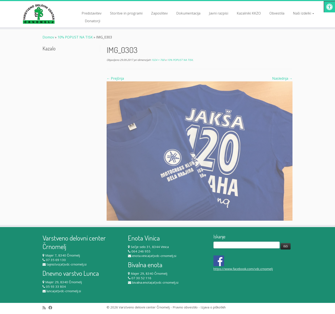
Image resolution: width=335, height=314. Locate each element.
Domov (48, 37)
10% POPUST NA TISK (75, 37)
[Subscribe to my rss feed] (45, 307)
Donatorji (92, 21)
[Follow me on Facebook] (51, 307)
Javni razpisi (218, 13)
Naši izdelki (303, 13)
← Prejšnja (115, 78)
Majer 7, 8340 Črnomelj (62, 255)
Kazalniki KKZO (249, 13)
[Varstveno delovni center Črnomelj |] (38, 14)
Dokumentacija (188, 13)
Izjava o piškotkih (213, 307)
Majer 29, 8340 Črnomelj (63, 282)
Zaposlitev (159, 13)
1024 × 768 (158, 60)
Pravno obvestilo (185, 307)
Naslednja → (282, 78)
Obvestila (276, 13)
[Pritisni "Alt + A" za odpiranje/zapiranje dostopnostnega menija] (329, 6)
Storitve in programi (126, 13)
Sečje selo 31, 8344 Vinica (150, 247)
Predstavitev (91, 13)
